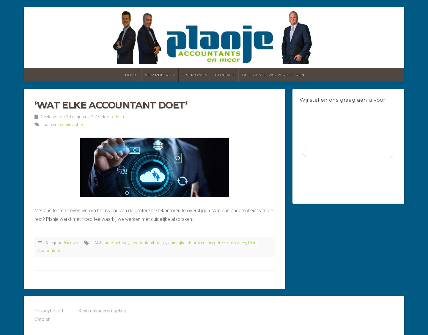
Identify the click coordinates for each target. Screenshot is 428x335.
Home (131, 75)
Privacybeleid (48, 311)
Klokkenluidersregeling (102, 311)
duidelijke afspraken (186, 243)
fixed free (216, 243)
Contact (224, 75)
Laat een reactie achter (63, 124)
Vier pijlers (158, 75)
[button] (304, 152)
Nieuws (71, 243)
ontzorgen (236, 243)
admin (118, 116)
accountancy (117, 243)
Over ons (193, 75)
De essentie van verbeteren (273, 75)
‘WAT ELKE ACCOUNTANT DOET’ (110, 105)
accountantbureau (148, 243)
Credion (42, 319)
